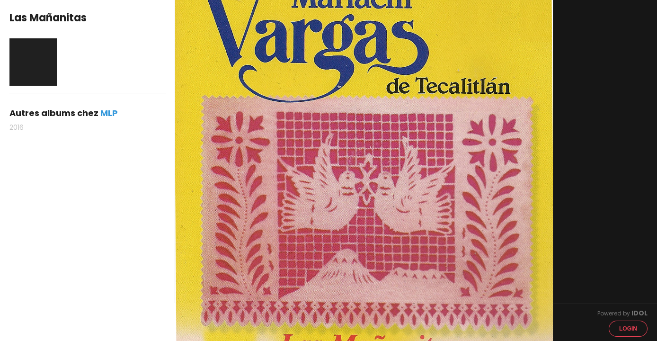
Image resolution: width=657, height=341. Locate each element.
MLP (109, 113)
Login (628, 328)
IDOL (639, 313)
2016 (16, 127)
